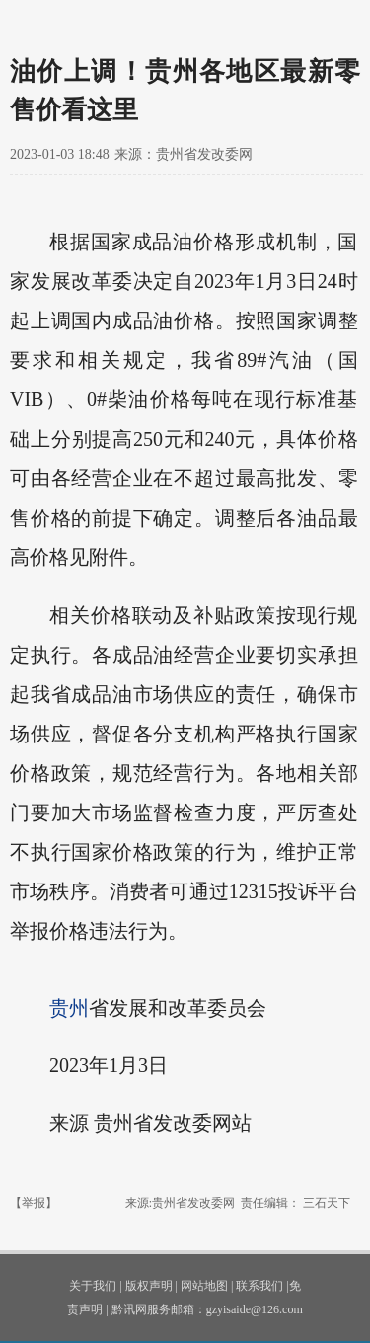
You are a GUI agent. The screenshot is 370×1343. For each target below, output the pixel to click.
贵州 (69, 1008)
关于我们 (92, 1286)
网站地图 (204, 1286)
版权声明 (149, 1286)
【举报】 (33, 1203)
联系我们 (259, 1286)
